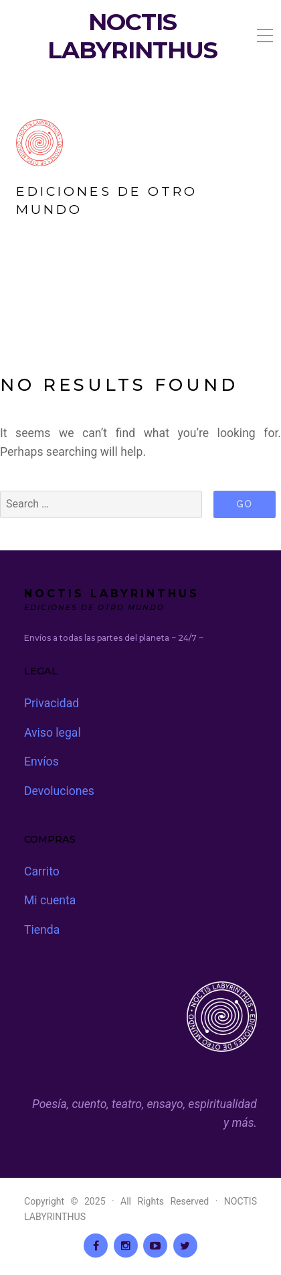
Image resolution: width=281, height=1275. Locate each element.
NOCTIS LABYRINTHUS (132, 36)
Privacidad (51, 703)
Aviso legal (52, 732)
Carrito (42, 871)
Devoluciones (59, 791)
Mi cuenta (50, 900)
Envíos (41, 761)
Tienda (42, 929)
